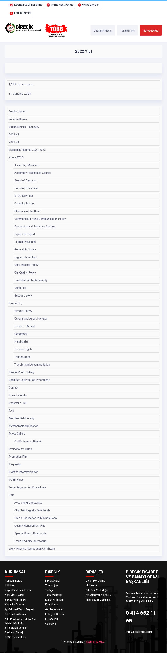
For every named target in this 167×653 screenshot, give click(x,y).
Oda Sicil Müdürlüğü (97, 590)
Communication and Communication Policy (40, 219)
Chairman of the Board (27, 211)
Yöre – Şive (51, 585)
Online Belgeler (88, 4)
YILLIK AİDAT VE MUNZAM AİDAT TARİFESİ (20, 621)
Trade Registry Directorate (30, 541)
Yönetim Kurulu (18, 119)
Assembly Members (26, 165)
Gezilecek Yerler (54, 609)
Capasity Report (24, 203)
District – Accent (24, 326)
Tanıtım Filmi (127, 30)
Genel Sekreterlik (95, 580)
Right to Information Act (23, 472)
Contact (13, 387)
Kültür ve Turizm (54, 599)
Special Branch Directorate (30, 533)
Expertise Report (24, 234)
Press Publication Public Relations (35, 518)
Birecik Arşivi (52, 580)
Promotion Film (18, 456)
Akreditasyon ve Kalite (98, 595)
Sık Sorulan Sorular (16, 614)
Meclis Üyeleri (17, 111)
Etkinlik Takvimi (20, 13)
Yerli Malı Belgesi (14, 595)
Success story (23, 295)
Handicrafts (21, 341)
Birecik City (16, 303)
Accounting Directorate (28, 502)
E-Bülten (10, 585)
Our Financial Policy (26, 265)
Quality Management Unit (29, 525)
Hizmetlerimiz (151, 30)
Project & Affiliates (20, 449)
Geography (20, 334)
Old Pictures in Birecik (27, 441)
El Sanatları (51, 619)
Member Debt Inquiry (22, 418)
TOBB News (16, 479)
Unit (11, 495)
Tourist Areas (22, 357)
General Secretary (25, 249)
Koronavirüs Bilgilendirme (25, 4)
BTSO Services (23, 196)
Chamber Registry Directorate (32, 510)
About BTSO (16, 157)
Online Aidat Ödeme (59, 4)
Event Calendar (18, 395)
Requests (15, 464)
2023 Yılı (14, 142)
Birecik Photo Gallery (21, 372)
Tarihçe (49, 590)
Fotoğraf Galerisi (54, 614)
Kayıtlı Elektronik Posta (18, 590)
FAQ (11, 410)
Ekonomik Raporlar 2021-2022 (27, 149)
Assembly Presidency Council (32, 172)
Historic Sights (23, 349)
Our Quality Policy (25, 272)
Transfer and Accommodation (32, 364)
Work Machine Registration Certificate (32, 548)
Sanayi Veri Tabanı (15, 599)
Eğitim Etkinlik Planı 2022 (24, 126)
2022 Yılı (14, 134)
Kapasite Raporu (14, 604)
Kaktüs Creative (95, 642)
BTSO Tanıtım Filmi (15, 637)
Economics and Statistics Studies (34, 226)
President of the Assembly (30, 280)
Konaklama (51, 604)
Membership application (23, 426)
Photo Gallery (17, 433)
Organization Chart (25, 257)
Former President (25, 242)
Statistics (20, 288)
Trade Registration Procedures (27, 487)
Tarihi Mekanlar (53, 595)
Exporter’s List (17, 403)
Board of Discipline (26, 188)
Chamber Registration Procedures (29, 380)
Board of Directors (25, 180)
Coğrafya (50, 623)
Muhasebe (91, 585)
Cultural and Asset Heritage (31, 318)
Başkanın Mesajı (103, 30)
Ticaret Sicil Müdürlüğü (98, 599)
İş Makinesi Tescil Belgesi (19, 609)
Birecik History (23, 311)
